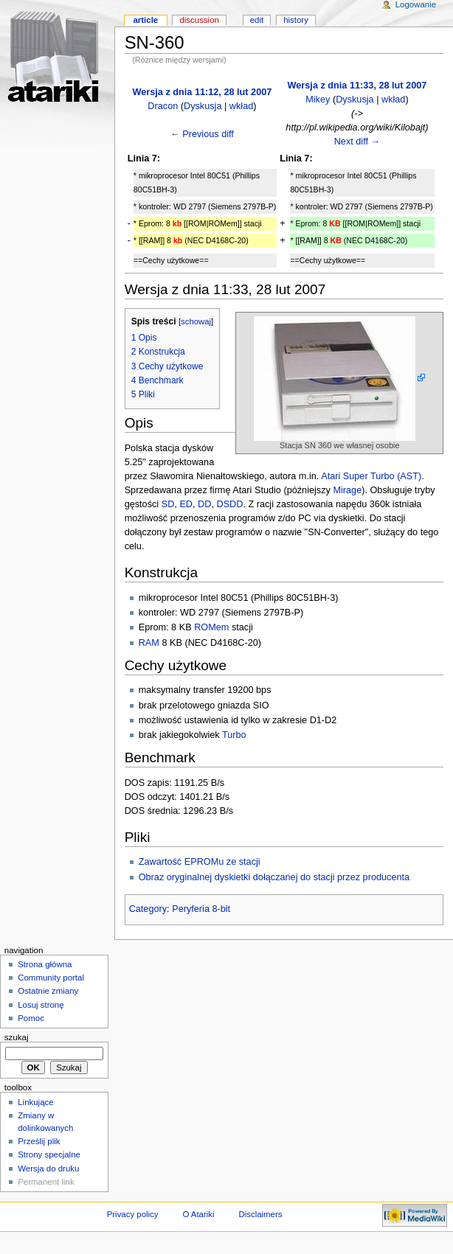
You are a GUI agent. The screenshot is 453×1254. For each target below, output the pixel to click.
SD (168, 504)
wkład (241, 106)
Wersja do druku (48, 1168)
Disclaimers (260, 1214)
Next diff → (357, 141)
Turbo (234, 735)
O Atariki (198, 1214)
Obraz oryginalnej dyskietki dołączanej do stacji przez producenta (274, 877)
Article (145, 19)
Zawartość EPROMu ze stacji (199, 862)
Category (148, 909)
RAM (149, 643)
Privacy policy (133, 1214)
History (295, 19)
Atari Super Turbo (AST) (371, 476)
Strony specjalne (49, 1154)
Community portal (51, 977)
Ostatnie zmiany (48, 990)
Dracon (163, 106)
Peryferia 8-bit (201, 909)
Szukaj (16, 1037)
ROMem (211, 627)
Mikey (317, 99)
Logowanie (415, 4)
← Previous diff (202, 134)
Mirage (347, 490)
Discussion (198, 19)
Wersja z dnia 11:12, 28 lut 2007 (202, 92)
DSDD (229, 504)
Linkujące (35, 1102)
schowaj (196, 321)
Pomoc (31, 1018)
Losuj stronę (40, 1004)
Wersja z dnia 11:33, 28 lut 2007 (357, 85)
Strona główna (45, 964)
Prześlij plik (39, 1141)
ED (186, 504)
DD (204, 504)
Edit (256, 19)
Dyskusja (202, 106)
